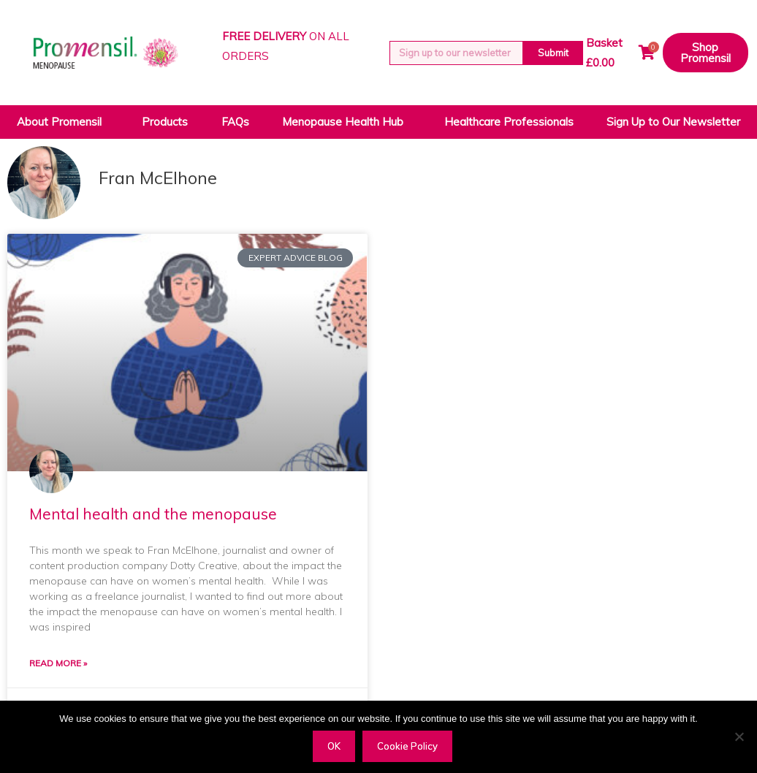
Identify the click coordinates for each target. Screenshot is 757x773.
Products (165, 122)
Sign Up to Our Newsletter (673, 122)
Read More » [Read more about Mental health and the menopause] (58, 663)
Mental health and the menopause (153, 513)
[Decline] (738, 736)
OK (334, 746)
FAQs (235, 122)
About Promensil (63, 122)
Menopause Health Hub (346, 122)
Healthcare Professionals (509, 122)
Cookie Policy (407, 746)
